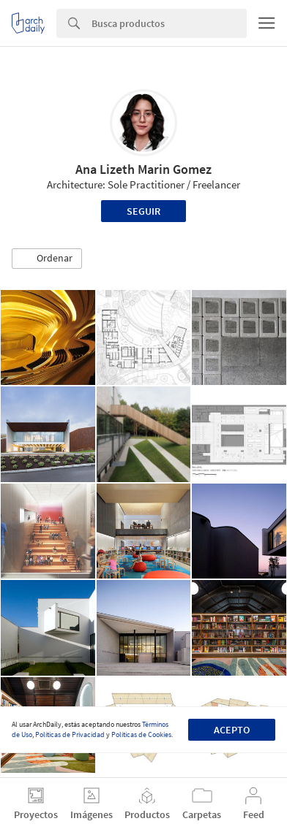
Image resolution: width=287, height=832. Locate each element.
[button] (47, 258)
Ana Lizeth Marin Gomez (143, 169)
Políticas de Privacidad (70, 734)
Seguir (143, 211)
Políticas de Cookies (141, 734)
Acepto (232, 729)
